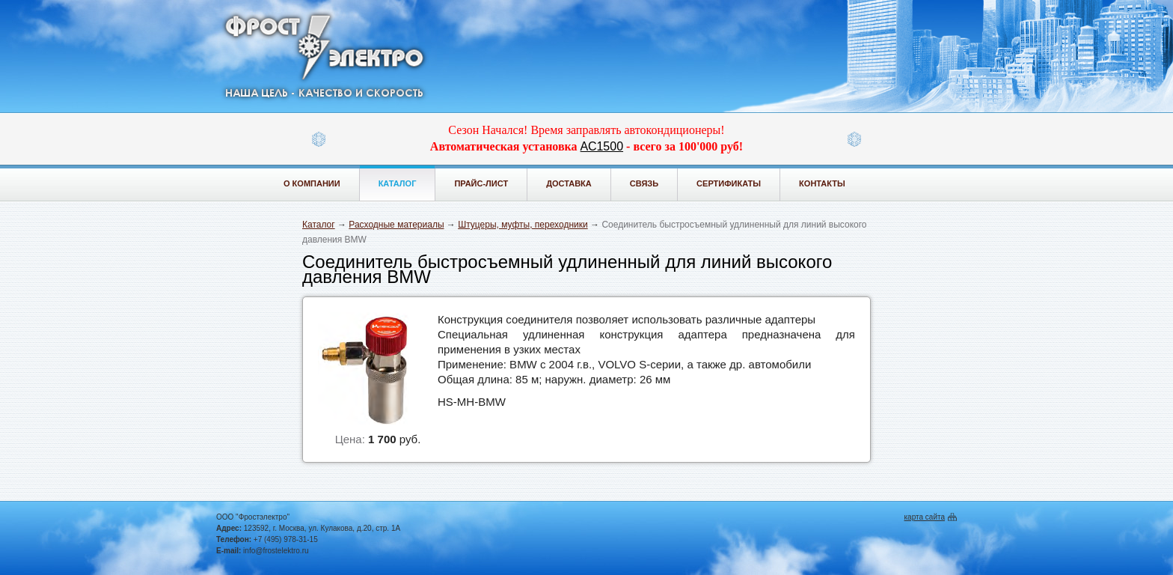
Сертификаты (728, 183)
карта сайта (924, 517)
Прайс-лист (481, 183)
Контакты (822, 183)
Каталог (398, 183)
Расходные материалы (396, 224)
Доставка (569, 183)
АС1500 (602, 146)
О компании (312, 183)
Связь (644, 183)
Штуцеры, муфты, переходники (522, 224)
